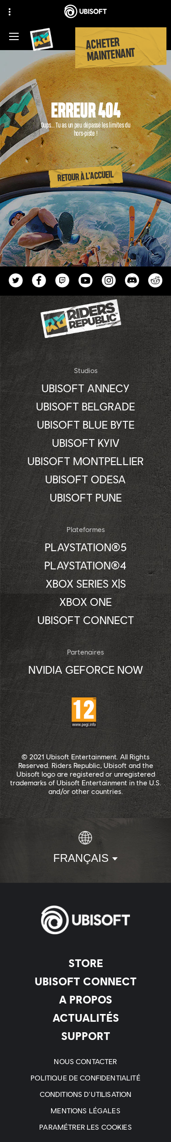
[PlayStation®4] (85, 565)
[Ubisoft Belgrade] (85, 406)
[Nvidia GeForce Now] (85, 669)
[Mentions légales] (85, 1110)
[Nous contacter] (85, 1061)
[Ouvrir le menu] (14, 36)
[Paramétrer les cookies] (85, 1127)
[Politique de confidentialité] (85, 1077)
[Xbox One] (85, 601)
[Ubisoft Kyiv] (85, 442)
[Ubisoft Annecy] (85, 388)
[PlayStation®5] (85, 547)
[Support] (85, 1035)
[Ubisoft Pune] (85, 497)
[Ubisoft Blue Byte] (85, 424)
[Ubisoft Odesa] (85, 479)
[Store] (85, 963)
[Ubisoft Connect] (85, 981)
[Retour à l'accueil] (86, 176)
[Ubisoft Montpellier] (85, 461)
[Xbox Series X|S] (85, 583)
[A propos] (85, 999)
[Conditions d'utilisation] (86, 1094)
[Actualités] (85, 1017)
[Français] (85, 848)
